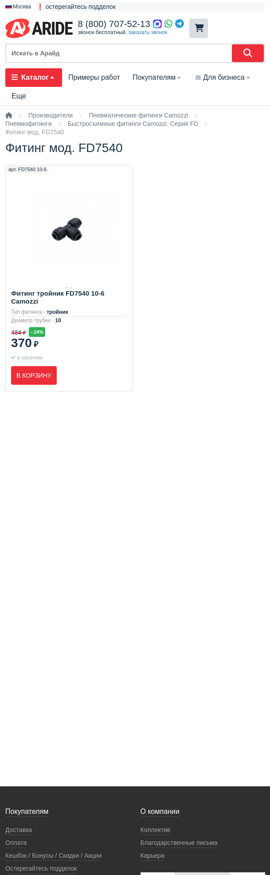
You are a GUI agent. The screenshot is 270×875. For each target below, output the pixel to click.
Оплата (16, 842)
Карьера (152, 855)
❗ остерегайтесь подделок (76, 6)
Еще (19, 96)
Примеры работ (94, 77)
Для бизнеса (223, 77)
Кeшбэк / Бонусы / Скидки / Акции (53, 855)
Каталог (34, 77)
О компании (160, 811)
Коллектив (156, 829)
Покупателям (158, 77)
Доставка (18, 829)
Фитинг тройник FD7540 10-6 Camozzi (57, 297)
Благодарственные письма (179, 842)
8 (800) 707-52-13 (114, 24)
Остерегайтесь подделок (41, 868)
